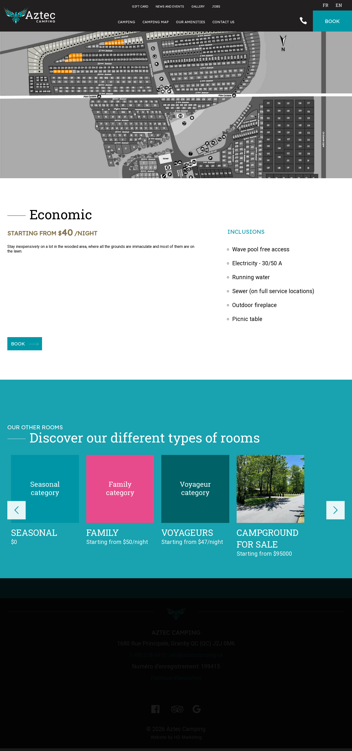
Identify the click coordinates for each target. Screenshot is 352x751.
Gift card (140, 6)
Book (25, 344)
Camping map (156, 22)
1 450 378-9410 (143, 655)
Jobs (216, 6)
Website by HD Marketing (176, 738)
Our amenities (190, 22)
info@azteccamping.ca (199, 655)
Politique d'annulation (176, 678)
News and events (170, 6)
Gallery (198, 6)
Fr (325, 5)
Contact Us (223, 22)
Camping (126, 22)
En (339, 5)
